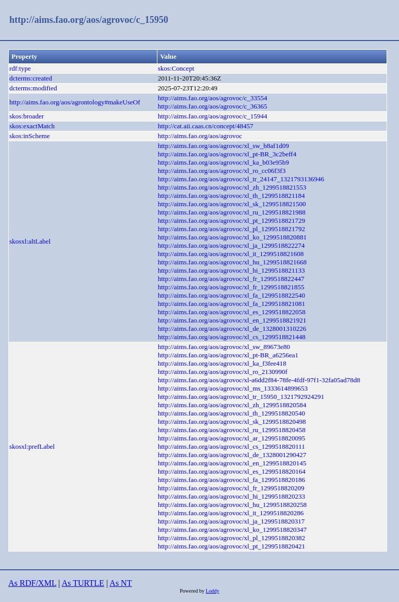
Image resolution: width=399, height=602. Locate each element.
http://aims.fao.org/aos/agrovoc (200, 136)
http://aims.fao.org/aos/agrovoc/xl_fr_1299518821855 (231, 287)
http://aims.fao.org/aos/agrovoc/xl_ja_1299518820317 (231, 521)
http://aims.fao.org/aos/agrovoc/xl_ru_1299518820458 (231, 430)
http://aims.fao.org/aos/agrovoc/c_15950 (88, 20)
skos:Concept (176, 68)
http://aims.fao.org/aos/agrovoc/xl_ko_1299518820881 (232, 237)
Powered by (193, 591)
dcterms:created (30, 78)
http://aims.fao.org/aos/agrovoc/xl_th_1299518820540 (231, 413)
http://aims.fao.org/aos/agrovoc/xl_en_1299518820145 (232, 463)
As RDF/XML (32, 583)
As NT (121, 583)
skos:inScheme (29, 136)
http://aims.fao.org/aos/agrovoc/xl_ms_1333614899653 (233, 388)
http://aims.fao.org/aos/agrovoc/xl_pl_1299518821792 (231, 229)
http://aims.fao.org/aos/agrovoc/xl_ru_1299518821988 (231, 212)
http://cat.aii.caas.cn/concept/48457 (206, 126)
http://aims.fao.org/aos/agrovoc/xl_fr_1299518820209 (231, 488)
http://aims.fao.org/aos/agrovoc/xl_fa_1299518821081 (231, 303)
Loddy (212, 591)
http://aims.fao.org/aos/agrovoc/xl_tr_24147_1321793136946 (241, 179)
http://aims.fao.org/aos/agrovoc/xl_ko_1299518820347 (232, 529)
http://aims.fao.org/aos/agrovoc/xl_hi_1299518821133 (231, 270)
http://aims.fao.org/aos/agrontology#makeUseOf (74, 102)
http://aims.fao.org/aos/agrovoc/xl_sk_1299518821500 (232, 204)
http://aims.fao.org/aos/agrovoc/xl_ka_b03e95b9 (223, 162)
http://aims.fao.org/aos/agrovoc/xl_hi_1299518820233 (231, 496)
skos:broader (26, 116)
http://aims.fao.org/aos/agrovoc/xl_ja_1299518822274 (231, 245)
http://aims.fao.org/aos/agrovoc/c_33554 (213, 98)
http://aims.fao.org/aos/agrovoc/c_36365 (213, 106)
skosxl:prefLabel (32, 446)
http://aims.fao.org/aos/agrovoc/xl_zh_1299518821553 (232, 187)
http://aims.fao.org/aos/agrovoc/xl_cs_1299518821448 (231, 337)
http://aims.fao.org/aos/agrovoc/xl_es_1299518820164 (231, 471)
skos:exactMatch (32, 126)
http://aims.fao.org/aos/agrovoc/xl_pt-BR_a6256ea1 (228, 355)
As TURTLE (83, 583)
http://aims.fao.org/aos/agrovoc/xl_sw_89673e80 (224, 347)
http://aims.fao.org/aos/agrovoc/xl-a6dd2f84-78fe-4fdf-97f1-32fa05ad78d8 (259, 380)
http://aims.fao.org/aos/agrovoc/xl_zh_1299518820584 (232, 405)
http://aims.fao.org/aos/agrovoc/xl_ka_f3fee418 (222, 363)
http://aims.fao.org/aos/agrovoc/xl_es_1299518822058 (231, 312)
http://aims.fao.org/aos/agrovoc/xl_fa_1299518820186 (231, 480)
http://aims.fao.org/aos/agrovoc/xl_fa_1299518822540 (231, 295)
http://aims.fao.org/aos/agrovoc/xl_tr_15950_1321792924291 (241, 396)
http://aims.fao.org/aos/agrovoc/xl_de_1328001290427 (232, 455)
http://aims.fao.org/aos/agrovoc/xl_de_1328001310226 (232, 328)
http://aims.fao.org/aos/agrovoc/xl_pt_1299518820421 (231, 546)
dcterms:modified (33, 88)
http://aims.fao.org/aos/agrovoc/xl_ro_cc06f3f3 (222, 171)
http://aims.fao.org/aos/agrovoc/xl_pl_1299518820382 (231, 538)
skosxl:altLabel (29, 241)
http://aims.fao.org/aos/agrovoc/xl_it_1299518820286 (231, 513)
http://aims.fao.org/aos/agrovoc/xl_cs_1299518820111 (231, 446)
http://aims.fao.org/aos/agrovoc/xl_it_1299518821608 (231, 254)
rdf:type (20, 68)
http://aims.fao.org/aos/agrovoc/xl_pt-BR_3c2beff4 (227, 154)
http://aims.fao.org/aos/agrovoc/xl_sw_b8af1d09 (223, 146)
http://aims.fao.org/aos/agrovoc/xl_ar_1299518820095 (231, 438)
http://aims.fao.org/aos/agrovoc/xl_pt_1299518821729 (231, 220)
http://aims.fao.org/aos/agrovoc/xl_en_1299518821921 (232, 320)
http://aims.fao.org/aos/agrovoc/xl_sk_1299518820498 (232, 421)
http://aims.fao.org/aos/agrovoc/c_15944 (213, 116)
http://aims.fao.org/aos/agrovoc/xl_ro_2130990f (223, 372)
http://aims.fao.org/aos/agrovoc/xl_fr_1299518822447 (231, 279)
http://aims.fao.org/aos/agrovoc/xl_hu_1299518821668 (232, 262)
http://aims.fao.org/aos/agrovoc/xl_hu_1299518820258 (232, 505)
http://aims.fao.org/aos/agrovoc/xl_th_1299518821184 (231, 195)
